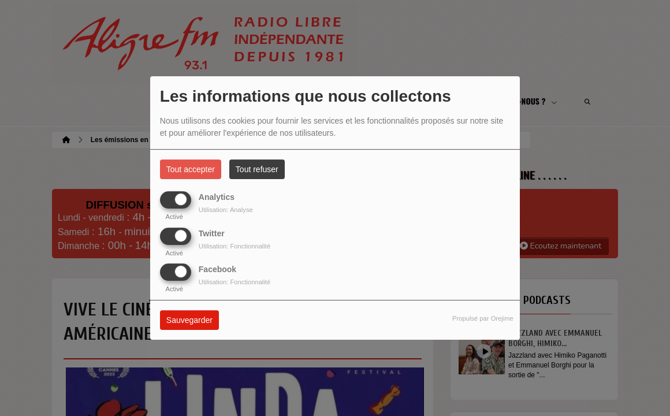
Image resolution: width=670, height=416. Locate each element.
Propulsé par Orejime (482, 318)
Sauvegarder (189, 320)
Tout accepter (190, 169)
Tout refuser (257, 169)
